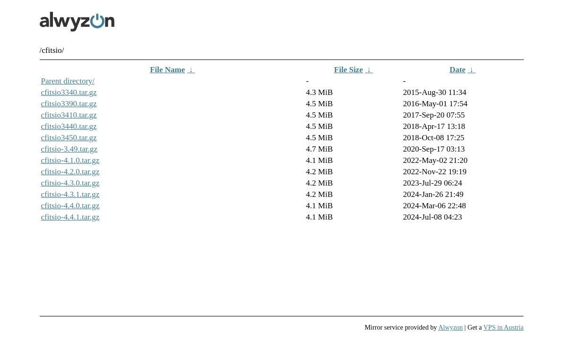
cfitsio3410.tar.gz (69, 114)
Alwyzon (450, 327)
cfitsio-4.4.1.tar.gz (70, 216)
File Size (348, 69)
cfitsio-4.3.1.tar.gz (70, 194)
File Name (167, 69)
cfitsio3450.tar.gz (69, 137)
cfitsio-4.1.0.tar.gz (70, 160)
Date (458, 69)
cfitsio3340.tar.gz (69, 92)
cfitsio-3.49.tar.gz (69, 148)
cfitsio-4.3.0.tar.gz (70, 182)
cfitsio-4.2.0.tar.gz (70, 171)
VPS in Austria (504, 327)
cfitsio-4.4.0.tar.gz (70, 205)
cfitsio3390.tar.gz (69, 103)
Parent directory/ (68, 80)
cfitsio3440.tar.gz (69, 126)
